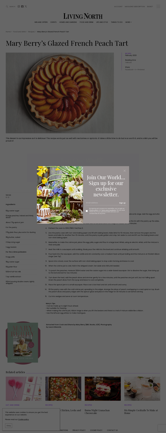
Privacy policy (93, 210)
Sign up (122, 203)
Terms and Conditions (108, 210)
